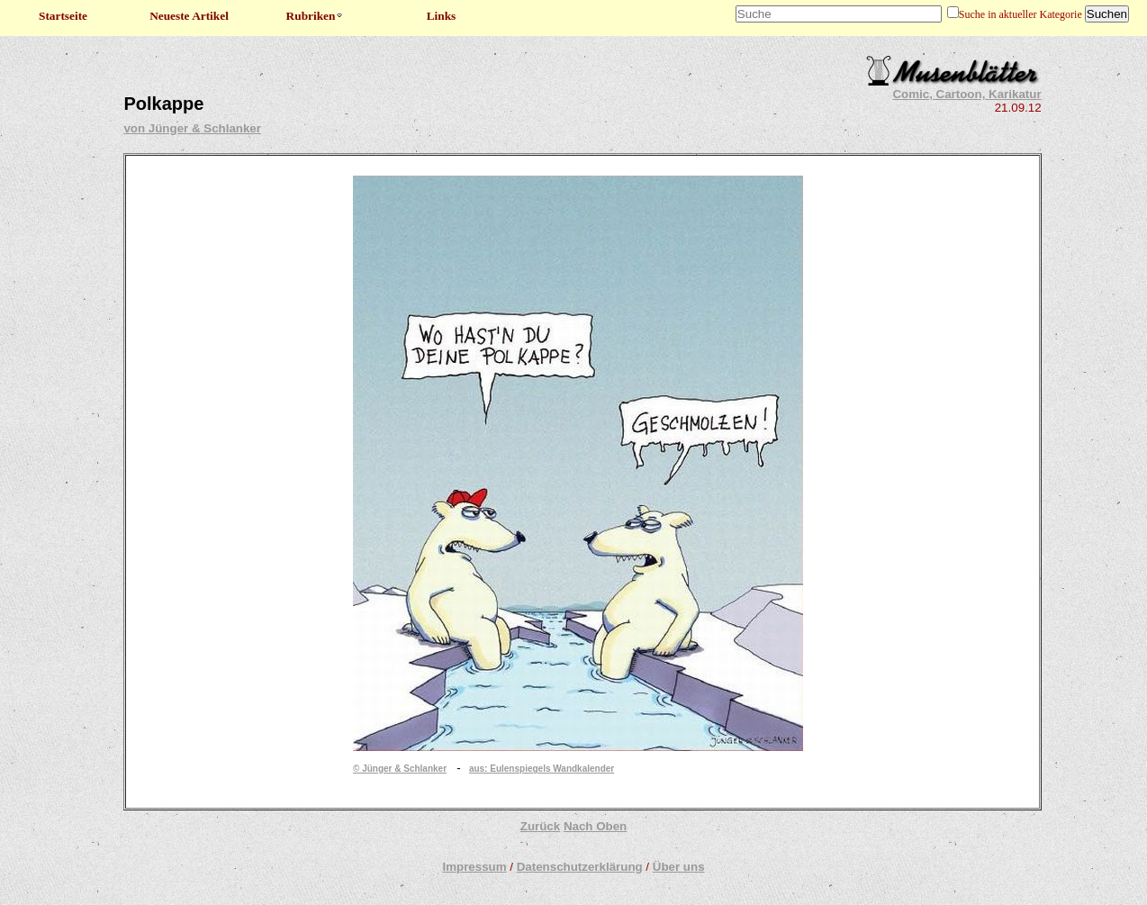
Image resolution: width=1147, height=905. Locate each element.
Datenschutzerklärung (580, 866)
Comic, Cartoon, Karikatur (966, 94)
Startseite (63, 16)
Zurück (540, 826)
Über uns (679, 866)
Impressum (474, 866)
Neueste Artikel (189, 16)
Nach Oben (595, 826)
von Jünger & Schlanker (192, 128)
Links (441, 16)
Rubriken (315, 16)
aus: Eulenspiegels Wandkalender (541, 769)
